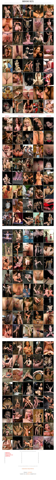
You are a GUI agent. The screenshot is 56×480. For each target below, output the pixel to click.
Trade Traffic (30, 472)
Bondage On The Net (35, 116)
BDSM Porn (7, 116)
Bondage (28, 468)
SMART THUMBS (30, 474)
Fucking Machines (24, 468)
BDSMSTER (48, 116)
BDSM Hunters (21, 116)
